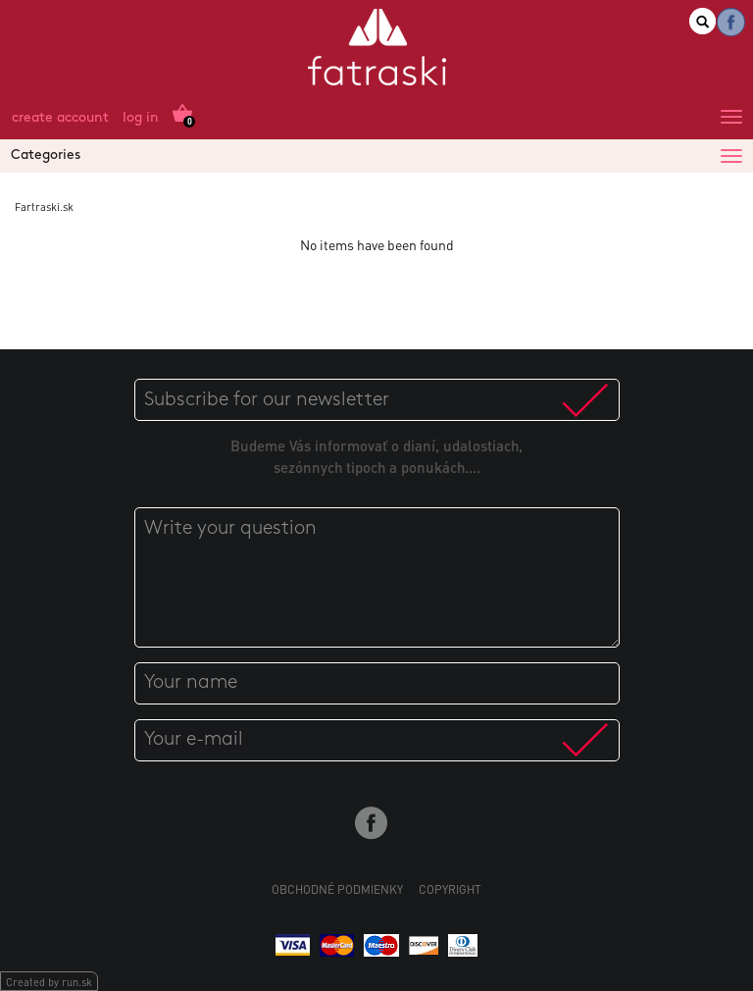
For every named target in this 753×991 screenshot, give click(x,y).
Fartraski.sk (44, 207)
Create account (60, 118)
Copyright (450, 889)
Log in (141, 118)
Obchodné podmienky (337, 889)
